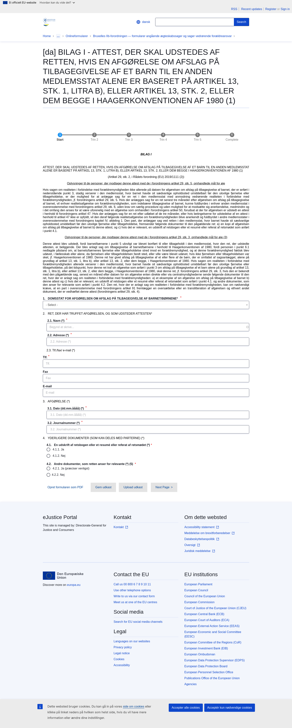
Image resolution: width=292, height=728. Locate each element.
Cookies (119, 659)
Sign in (285, 9)
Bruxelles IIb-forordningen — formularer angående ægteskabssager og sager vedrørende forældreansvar (162, 36)
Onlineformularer (77, 36)
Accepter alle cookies (186, 707)
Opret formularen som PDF (65, 487)
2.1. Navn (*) (56, 320)
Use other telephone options (132, 590)
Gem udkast (103, 487)
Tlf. (45, 357)
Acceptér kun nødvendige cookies (229, 707)
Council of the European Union (204, 596)
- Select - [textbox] (52, 304)
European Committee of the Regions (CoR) (212, 642)
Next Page (162, 487)
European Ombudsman (199, 654)
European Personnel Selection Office (208, 672)
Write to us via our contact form (134, 596)
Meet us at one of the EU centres (135, 602)
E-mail (47, 386)
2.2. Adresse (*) (58, 335)
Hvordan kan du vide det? (57, 2)
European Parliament (198, 584)
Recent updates (251, 9)
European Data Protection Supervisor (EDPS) (214, 660)
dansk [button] (143, 22)
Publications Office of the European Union (212, 678)
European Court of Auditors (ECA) (206, 620)
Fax (45, 371)
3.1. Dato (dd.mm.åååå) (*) (66, 408)
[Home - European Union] (63, 576)
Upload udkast (132, 487)
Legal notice (122, 653)
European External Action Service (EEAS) (211, 626)
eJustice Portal (60, 517)
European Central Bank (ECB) (204, 614)
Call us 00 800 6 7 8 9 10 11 (132, 584)
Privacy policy (123, 647)
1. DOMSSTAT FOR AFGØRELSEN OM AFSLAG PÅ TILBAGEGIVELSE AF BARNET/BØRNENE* (111, 298)
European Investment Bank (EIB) (206, 648)
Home (47, 36)
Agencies (190, 684)
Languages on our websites (132, 641)
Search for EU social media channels (138, 621)
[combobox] (146, 305)
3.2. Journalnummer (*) (63, 423)
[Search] (241, 22)
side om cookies (133, 706)
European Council (196, 590)
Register (270, 9)
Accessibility (122, 665)
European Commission (199, 602)
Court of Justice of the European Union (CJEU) (215, 608)
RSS (234, 9)
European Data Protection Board (205, 666)
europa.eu (73, 584)
